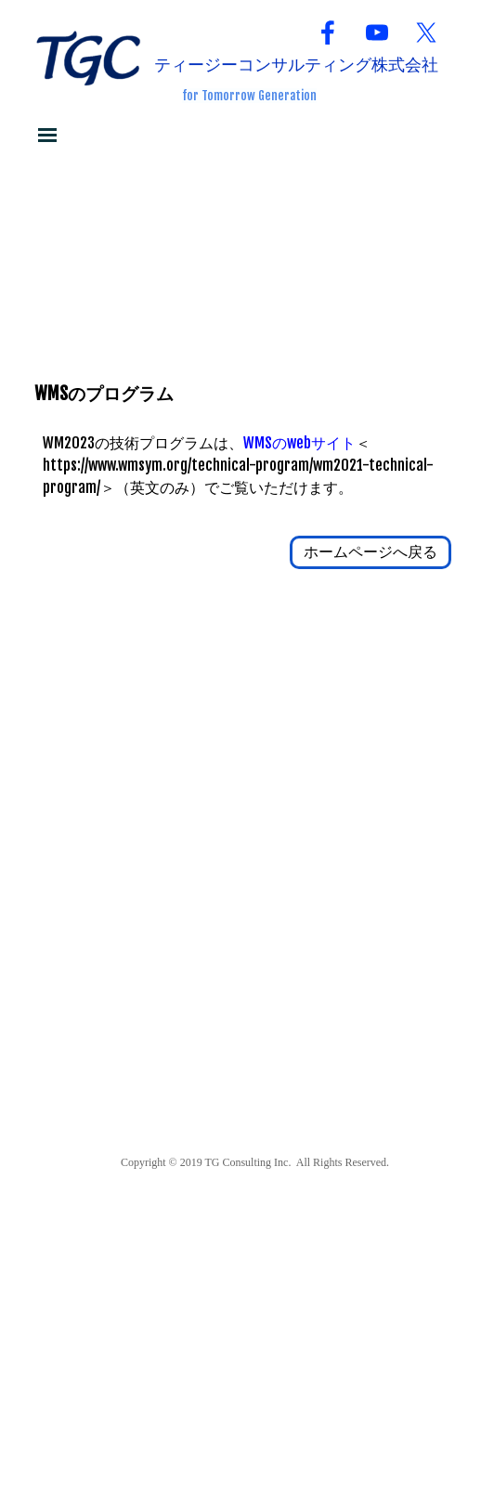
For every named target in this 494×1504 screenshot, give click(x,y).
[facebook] (328, 32)
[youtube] (377, 32)
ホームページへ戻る (370, 551)
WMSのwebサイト (299, 443)
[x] (426, 32)
